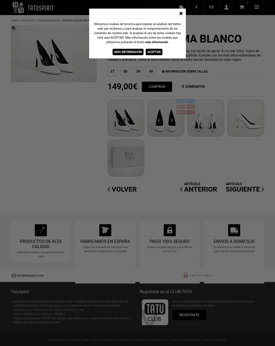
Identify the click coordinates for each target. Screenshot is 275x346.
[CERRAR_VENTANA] (181, 13)
